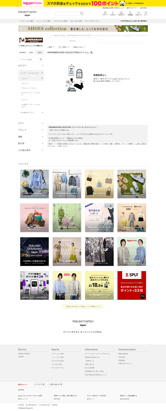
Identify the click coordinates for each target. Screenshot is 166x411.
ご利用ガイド (89, 361)
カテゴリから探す (58, 361)
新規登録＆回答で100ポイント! (113, 8)
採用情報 (54, 405)
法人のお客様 (89, 368)
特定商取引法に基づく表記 (94, 371)
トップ (49, 35)
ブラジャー (25, 83)
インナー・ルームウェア (29, 73)
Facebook (121, 357)
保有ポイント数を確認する (128, 396)
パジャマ (24, 100)
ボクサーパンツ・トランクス (30, 94)
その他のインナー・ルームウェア (30, 106)
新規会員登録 (123, 354)
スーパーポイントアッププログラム (97, 354)
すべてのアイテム (58, 368)
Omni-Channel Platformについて (96, 375)
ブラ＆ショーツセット (29, 88)
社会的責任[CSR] (44, 405)
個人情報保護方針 (31, 405)
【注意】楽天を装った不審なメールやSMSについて (83, 306)
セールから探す (57, 364)
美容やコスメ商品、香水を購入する (65, 396)
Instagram (121, 360)
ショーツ (24, 78)
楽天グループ (131, 8)
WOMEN (22, 52)
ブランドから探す (58, 354)
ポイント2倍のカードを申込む (96, 396)
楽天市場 (143, 8)
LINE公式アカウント (125, 363)
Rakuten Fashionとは (92, 357)
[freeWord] (31, 59)
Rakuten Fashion (59, 35)
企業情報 (21, 405)
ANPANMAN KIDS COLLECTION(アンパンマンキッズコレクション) (90, 35)
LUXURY (21, 357)
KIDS (40, 52)
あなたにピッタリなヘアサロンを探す (30, 396)
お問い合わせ (89, 364)
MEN (31, 52)
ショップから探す (58, 357)
